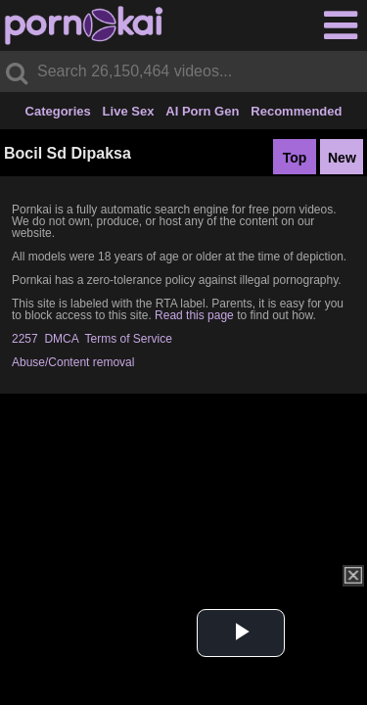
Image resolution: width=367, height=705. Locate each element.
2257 (25, 339)
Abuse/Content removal (73, 362)
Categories (58, 111)
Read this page (194, 315)
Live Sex (129, 111)
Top (295, 157)
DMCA (61, 339)
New (342, 157)
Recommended (296, 111)
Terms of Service (128, 339)
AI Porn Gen (202, 111)
